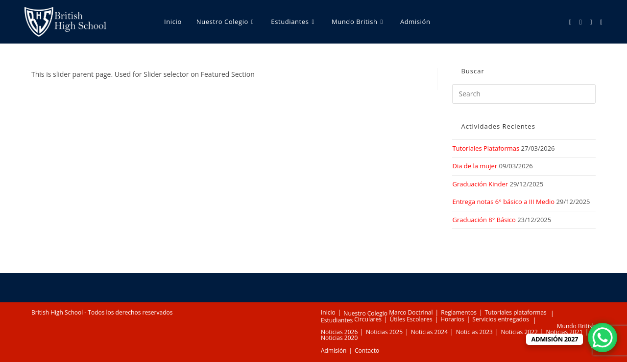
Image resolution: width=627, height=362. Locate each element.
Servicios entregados (500, 319)
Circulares (368, 319)
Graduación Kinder (480, 184)
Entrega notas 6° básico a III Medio (503, 201)
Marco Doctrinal (411, 312)
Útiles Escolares (411, 319)
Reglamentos (459, 312)
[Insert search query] (524, 94)
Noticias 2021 (564, 332)
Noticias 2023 (474, 332)
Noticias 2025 (384, 332)
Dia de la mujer (474, 165)
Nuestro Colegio (365, 313)
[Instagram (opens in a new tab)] (581, 22)
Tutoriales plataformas (516, 312)
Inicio (328, 312)
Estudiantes (337, 320)
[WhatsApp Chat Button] (602, 337)
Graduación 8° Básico (483, 219)
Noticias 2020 (339, 338)
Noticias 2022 (519, 332)
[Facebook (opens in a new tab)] (570, 22)
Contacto (367, 350)
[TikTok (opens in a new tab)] (601, 22)
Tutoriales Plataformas (485, 148)
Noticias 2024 (429, 332)
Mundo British (576, 326)
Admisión (333, 350)
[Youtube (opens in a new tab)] (591, 22)
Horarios (452, 319)
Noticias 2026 (339, 332)
